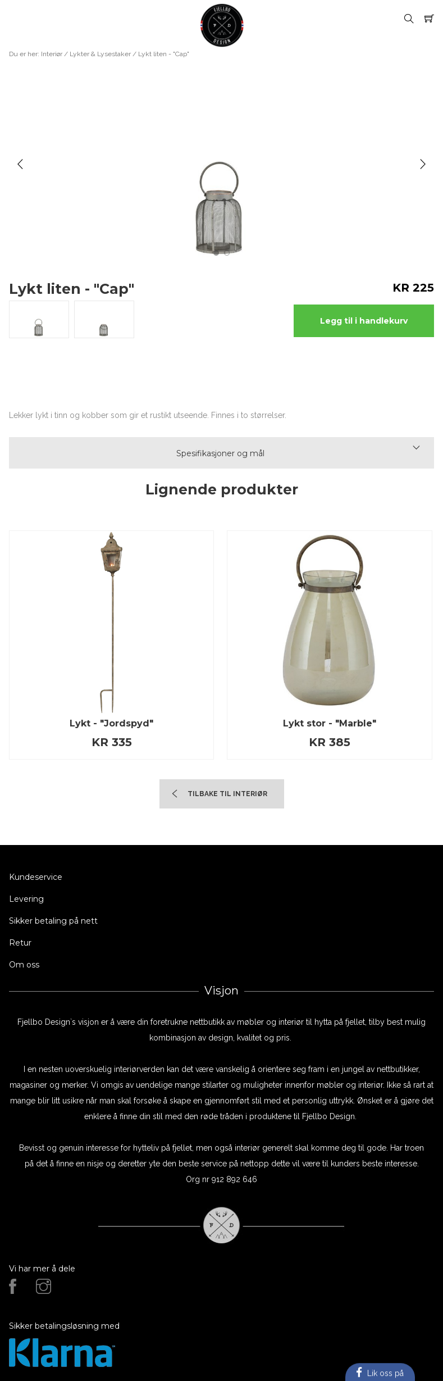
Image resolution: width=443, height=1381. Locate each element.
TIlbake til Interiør (227, 794)
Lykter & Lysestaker (100, 54)
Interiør (51, 54)
